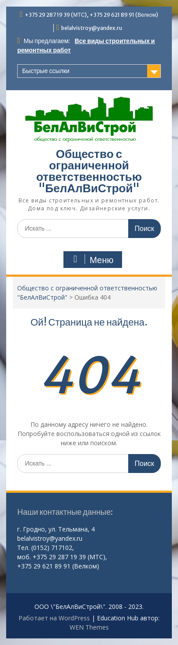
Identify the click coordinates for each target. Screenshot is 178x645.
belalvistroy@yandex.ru (91, 28)
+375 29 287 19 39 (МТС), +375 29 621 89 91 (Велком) (91, 14)
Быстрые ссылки (45, 71)
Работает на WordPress (54, 618)
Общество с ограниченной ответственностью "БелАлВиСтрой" (89, 171)
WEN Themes (89, 627)
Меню (91, 259)
